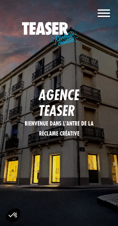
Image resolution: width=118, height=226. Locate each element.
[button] (13, 215)
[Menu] (104, 15)
